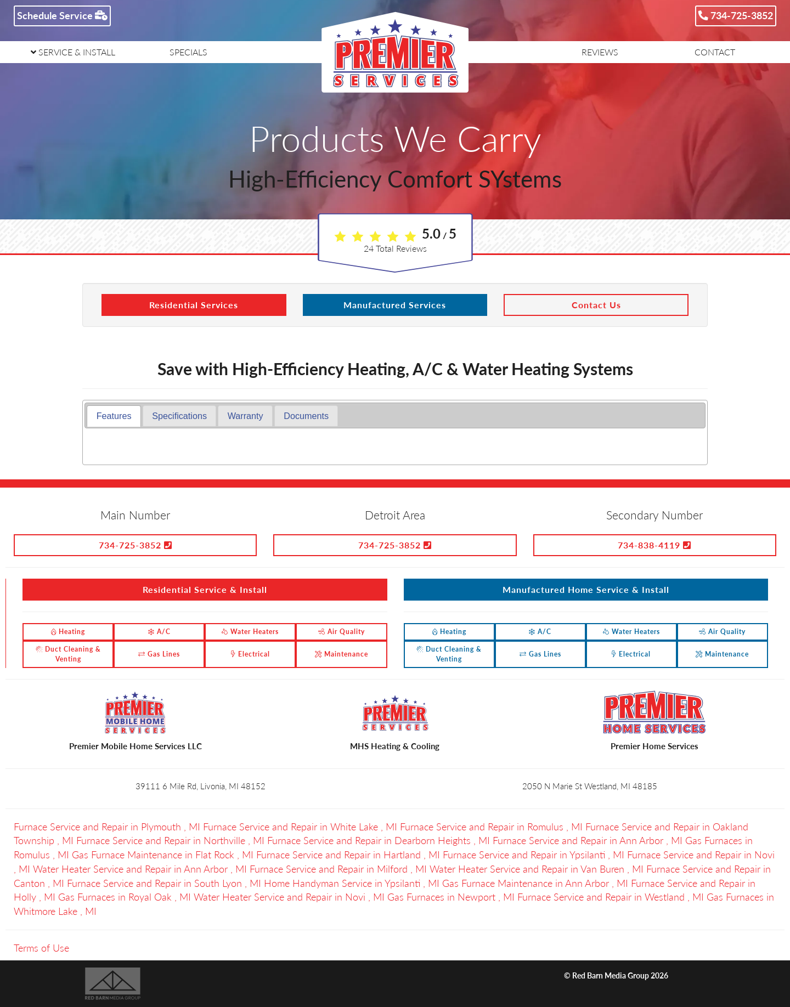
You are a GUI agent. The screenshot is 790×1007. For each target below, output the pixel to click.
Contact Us (596, 304)
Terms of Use (41, 948)
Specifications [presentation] (179, 416)
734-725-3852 (735, 15)
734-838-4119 (654, 545)
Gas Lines (159, 654)
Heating (68, 631)
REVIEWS (600, 52)
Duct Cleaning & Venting (68, 654)
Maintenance (341, 654)
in (108, 827)
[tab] (113, 416)
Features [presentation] (114, 416)
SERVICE (73, 52)
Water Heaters (250, 631)
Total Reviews (395, 248)
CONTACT (715, 52)
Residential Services (193, 304)
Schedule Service (62, 15)
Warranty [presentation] (245, 416)
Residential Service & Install (205, 589)
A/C (159, 631)
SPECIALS (188, 52)
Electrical (250, 654)
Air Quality (341, 631)
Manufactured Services (394, 304)
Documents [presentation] (306, 416)
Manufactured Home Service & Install (586, 589)
